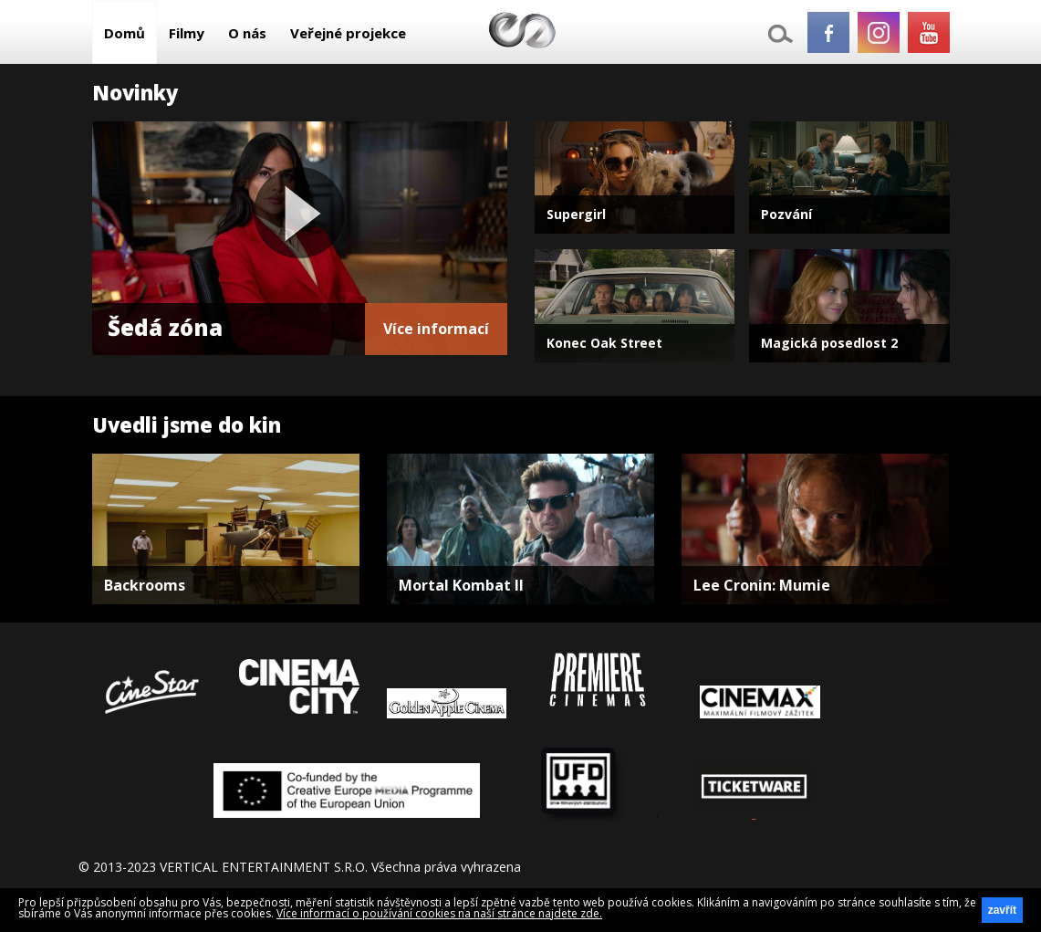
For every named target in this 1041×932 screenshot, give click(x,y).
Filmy (186, 33)
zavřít (1002, 910)
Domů (124, 33)
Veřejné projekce (348, 33)
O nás (247, 33)
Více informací (436, 329)
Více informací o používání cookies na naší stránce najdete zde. (439, 913)
